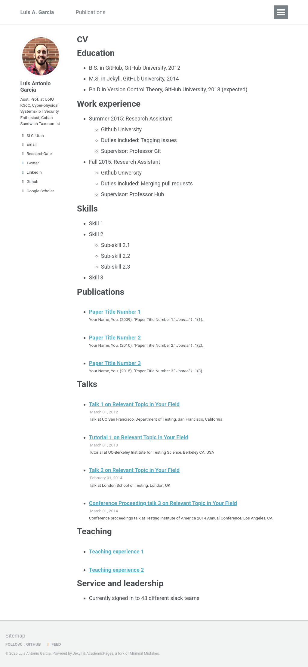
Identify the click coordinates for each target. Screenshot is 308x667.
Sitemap (15, 635)
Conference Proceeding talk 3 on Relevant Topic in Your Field (163, 503)
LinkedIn (31, 172)
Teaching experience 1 (116, 551)
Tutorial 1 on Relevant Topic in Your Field (138, 437)
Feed (53, 644)
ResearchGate (36, 153)
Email (28, 144)
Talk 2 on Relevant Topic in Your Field (134, 470)
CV (119, 12)
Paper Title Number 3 (115, 363)
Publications (90, 12)
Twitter (29, 162)
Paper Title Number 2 (115, 337)
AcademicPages (99, 653)
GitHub (32, 644)
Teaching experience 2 (116, 570)
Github (29, 181)
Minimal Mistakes (144, 653)
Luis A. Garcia (37, 12)
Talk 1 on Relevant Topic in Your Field (134, 404)
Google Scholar (37, 190)
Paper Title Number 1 (115, 312)
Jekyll (77, 653)
